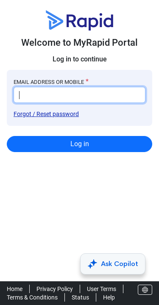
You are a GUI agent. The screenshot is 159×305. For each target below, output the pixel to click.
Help (109, 297)
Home (14, 289)
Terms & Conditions (32, 297)
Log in (79, 144)
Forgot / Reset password (46, 114)
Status (80, 297)
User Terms (101, 289)
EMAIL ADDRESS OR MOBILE (49, 82)
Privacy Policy (54, 289)
